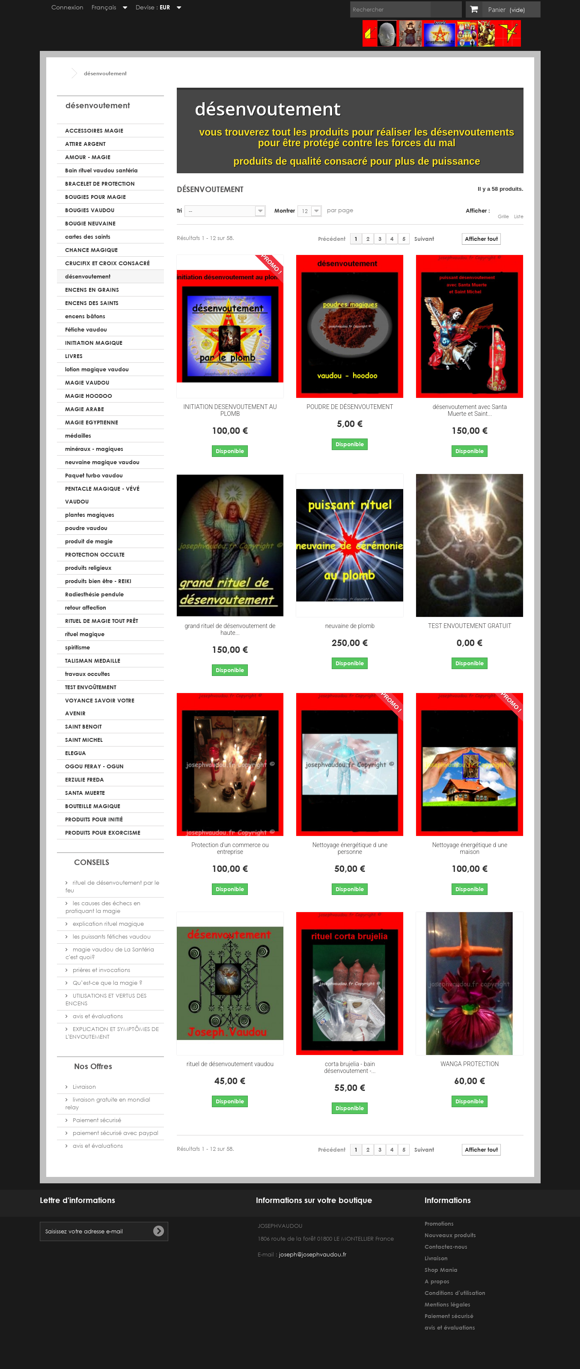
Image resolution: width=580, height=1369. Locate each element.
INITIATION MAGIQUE (93, 342)
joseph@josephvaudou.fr (312, 1254)
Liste (518, 212)
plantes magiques (89, 514)
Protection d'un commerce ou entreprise (230, 848)
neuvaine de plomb (350, 625)
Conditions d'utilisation (455, 1292)
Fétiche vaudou (86, 329)
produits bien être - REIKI (98, 581)
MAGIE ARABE (84, 409)
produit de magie (89, 541)
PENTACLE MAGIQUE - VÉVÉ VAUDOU (102, 495)
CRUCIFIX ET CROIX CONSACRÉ (107, 263)
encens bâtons (85, 316)
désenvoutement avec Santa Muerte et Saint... (470, 410)
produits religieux (88, 567)
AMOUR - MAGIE (87, 157)
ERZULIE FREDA (84, 779)
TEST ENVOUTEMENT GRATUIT (470, 625)
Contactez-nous (446, 1246)
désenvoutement (87, 276)
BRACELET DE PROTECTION (100, 183)
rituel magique (84, 634)
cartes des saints (87, 236)
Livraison (83, 1086)
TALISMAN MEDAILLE (92, 660)
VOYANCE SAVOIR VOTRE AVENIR (99, 707)
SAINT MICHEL (84, 739)
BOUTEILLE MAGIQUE (92, 806)
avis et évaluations (97, 1016)
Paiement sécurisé (96, 1120)
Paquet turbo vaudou (94, 475)
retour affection (85, 607)
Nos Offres (93, 1066)
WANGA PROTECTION (469, 1064)
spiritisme (77, 647)
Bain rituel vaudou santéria (101, 170)
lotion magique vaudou (97, 369)
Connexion (63, 7)
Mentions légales (447, 1304)
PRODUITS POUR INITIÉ (94, 819)
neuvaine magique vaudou (102, 462)
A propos (437, 1281)
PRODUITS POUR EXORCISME (102, 832)
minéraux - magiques (94, 448)
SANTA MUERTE (85, 792)
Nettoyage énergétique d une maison (470, 848)
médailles (78, 435)
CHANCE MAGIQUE (91, 249)
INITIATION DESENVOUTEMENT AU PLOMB (230, 410)
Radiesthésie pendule (94, 594)
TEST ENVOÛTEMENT (90, 687)
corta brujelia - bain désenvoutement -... (349, 1067)
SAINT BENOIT (83, 726)
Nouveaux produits (450, 1235)
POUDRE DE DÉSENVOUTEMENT (349, 406)
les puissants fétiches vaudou (111, 936)
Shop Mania (441, 1269)
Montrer (284, 210)
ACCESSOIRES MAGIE (94, 130)
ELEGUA (75, 753)
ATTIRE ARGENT (85, 143)
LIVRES (74, 356)
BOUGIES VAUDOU (89, 210)
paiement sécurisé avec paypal (114, 1133)
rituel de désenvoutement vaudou (230, 1064)
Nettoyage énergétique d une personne (350, 848)
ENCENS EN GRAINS (92, 289)
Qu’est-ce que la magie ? (107, 983)
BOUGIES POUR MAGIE (95, 196)
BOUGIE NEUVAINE (90, 223)
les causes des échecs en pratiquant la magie (102, 907)
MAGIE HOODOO (88, 395)
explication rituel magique (107, 923)
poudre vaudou (86, 527)
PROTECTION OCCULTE (95, 554)
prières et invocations (100, 970)
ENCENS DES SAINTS (92, 302)
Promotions (439, 1223)
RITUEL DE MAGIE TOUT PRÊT (101, 620)
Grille (503, 212)
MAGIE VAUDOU (87, 382)
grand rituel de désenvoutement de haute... (229, 629)
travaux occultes (87, 673)
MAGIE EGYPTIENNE (91, 422)
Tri (179, 210)
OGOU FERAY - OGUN (94, 766)
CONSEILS (91, 862)
